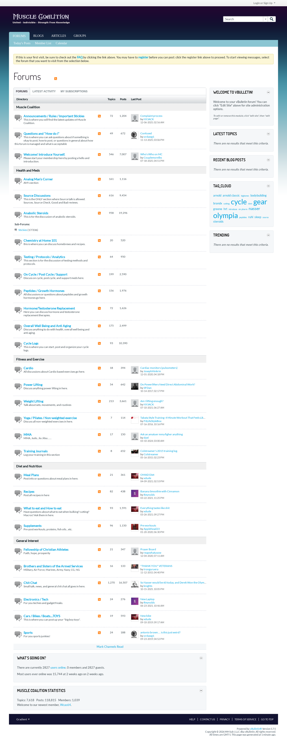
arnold (217, 195)
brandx (217, 203)
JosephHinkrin (152, 371)
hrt (225, 209)
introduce (233, 209)
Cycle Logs (31, 343)
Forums (19, 36)
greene (217, 209)
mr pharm (243, 209)
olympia (225, 215)
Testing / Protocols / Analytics (44, 257)
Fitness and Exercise (30, 359)
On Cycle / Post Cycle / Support (45, 274)
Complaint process (151, 115)
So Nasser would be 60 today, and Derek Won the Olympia (174, 582)
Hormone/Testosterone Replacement (49, 308)
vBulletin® (256, 728)
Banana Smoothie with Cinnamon (159, 491)
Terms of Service (245, 719)
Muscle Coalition (28, 107)
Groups (80, 36)
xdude (147, 478)
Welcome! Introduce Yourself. (44, 154)
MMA (28, 434)
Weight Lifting (33, 401)
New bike (145, 615)
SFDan (148, 387)
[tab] (21, 91)
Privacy (225, 719)
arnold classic (231, 195)
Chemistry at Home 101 (40, 240)
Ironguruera (151, 569)
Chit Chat (30, 583)
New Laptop (147, 599)
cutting (227, 203)
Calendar (61, 43)
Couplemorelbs (153, 157)
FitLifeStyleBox (152, 421)
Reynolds (149, 494)
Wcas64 (65, 705)
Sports (28, 632)
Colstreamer (151, 454)
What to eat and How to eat (42, 508)
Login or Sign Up (264, 3)
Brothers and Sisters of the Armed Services (53, 566)
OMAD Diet (147, 474)
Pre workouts (148, 525)
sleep (257, 217)
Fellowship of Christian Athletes (46, 549)
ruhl (250, 217)
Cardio (28, 368)
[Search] (245, 19)
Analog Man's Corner (38, 179)
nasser (254, 208)
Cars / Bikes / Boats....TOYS (42, 616)
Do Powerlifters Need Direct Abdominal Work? (167, 384)
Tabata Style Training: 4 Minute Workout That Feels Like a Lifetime (178, 417)
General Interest (27, 541)
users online (58, 667)
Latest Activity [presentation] (44, 91)
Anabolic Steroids (36, 213)
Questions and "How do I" (41, 133)
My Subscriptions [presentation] (74, 91)
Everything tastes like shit (155, 508)
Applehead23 (152, 528)
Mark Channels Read (110, 646)
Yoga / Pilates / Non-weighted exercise (50, 418)
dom (250, 203)
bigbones (245, 195)
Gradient (23, 719)
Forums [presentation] (22, 91)
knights (148, 586)
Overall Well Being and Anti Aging (47, 326)
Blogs (38, 36)
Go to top (267, 719)
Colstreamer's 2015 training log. (159, 451)
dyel (146, 437)
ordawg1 (149, 136)
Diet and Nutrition (29, 466)
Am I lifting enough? (151, 401)
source (266, 217)
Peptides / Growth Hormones (44, 291)
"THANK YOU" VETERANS (156, 566)
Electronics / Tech (36, 599)
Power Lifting (33, 385)
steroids (218, 221)
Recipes (29, 491)
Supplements (32, 526)
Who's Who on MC (151, 154)
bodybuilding (258, 195)
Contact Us (207, 719)
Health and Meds (28, 170)
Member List (43, 43)
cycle (239, 201)
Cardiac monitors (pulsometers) (159, 367)
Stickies (22, 230)
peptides (243, 217)
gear (260, 201)
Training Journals (36, 451)
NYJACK (149, 119)
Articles (58, 36)
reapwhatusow (152, 552)
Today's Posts (21, 43)
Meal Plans (31, 475)
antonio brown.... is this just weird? (160, 632)
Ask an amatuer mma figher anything (161, 434)
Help (192, 719)
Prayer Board (148, 549)
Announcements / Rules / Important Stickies (54, 116)
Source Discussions (37, 195)
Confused (146, 133)
